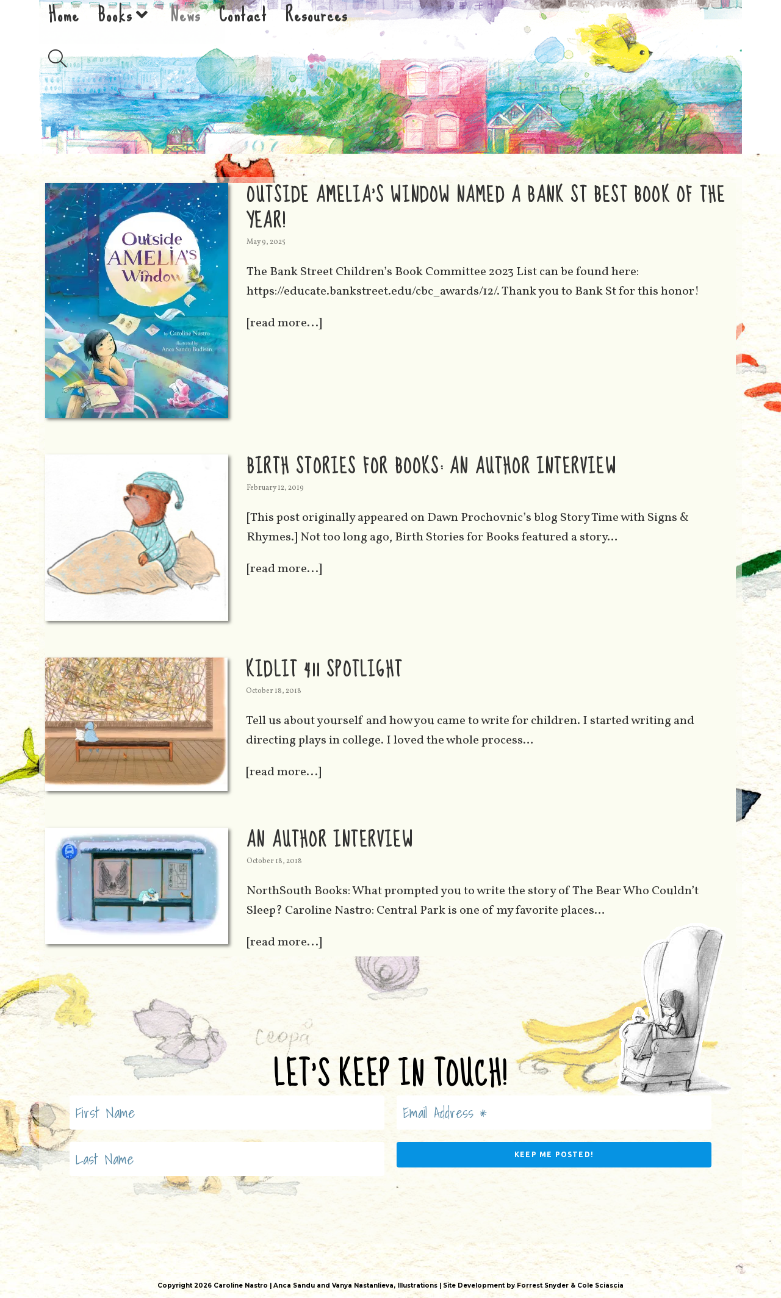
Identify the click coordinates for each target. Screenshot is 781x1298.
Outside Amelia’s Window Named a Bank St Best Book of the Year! (486, 208)
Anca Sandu (294, 1285)
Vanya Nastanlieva (363, 1285)
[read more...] (284, 323)
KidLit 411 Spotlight (324, 670)
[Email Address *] (554, 1112)
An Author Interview (330, 840)
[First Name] (227, 1112)
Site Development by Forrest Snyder (506, 1285)
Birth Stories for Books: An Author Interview (431, 467)
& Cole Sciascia (596, 1285)
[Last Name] (227, 1159)
